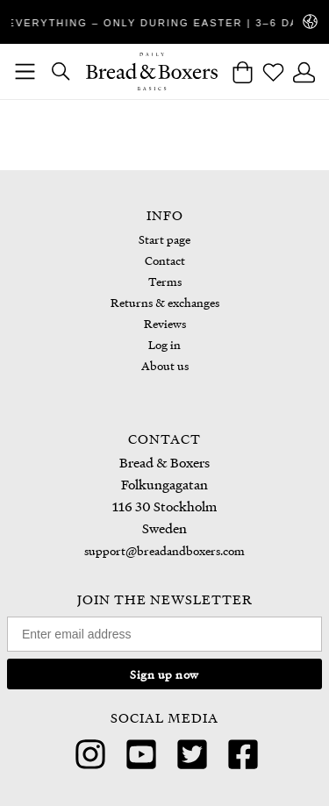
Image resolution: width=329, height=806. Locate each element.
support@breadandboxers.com (164, 550)
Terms (165, 281)
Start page (164, 239)
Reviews (165, 323)
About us (165, 365)
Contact (165, 260)
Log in (164, 344)
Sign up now (164, 674)
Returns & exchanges (165, 302)
